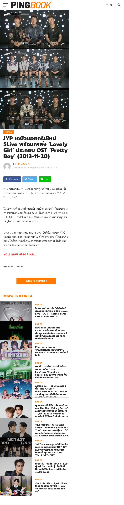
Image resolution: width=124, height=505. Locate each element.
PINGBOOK (23, 163)
